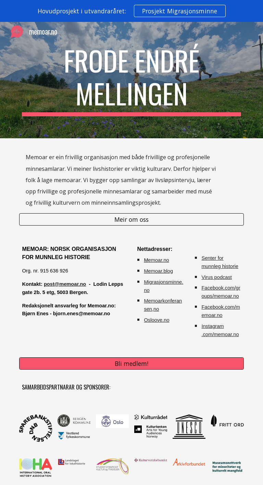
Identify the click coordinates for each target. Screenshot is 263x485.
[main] (131, 80)
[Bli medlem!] (131, 363)
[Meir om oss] (131, 219)
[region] (131, 11)
